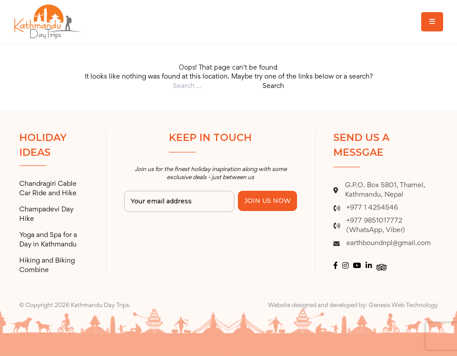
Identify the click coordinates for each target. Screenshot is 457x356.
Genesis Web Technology (403, 305)
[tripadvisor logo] (381, 266)
